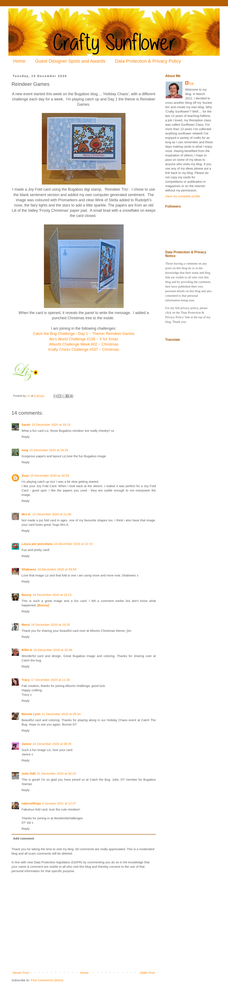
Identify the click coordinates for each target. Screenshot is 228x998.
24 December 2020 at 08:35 (52, 744)
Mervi (26, 624)
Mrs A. (26, 514)
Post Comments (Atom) (47, 980)
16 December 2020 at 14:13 (52, 595)
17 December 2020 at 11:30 (50, 679)
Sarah (26, 424)
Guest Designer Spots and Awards (70, 61)
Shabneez (29, 569)
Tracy (26, 679)
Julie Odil (29, 773)
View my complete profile (182, 196)
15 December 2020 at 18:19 (51, 424)
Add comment (23, 838)
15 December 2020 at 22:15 (73, 544)
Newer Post (21, 972)
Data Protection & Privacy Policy (148, 61)
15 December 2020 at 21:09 (51, 514)
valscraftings (31, 803)
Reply (25, 436)
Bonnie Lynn (31, 714)
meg (25, 450)
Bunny (26, 595)
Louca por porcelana (37, 544)
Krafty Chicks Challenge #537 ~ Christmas (83, 349)
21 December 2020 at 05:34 (61, 714)
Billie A (27, 650)
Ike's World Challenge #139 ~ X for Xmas (83, 339)
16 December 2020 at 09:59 (56, 569)
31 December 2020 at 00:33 (56, 773)
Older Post (147, 972)
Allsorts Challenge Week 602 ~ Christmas (83, 344)
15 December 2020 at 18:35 (48, 450)
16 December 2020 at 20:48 (52, 650)
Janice (26, 744)
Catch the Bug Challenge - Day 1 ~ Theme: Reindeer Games (83, 334)
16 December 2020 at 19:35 (50, 624)
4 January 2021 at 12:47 (59, 803)
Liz (191, 83)
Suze (25, 475)
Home (19, 61)
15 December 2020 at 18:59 (49, 475)
